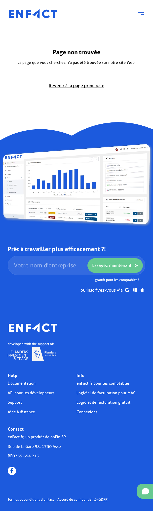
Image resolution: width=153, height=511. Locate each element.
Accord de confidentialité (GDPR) (82, 499)
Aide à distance (21, 412)
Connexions (86, 412)
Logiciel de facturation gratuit (103, 402)
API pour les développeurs (31, 392)
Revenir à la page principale (76, 85)
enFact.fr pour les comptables (103, 383)
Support (15, 402)
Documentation (22, 383)
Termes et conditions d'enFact (31, 499)
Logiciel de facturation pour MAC (106, 392)
